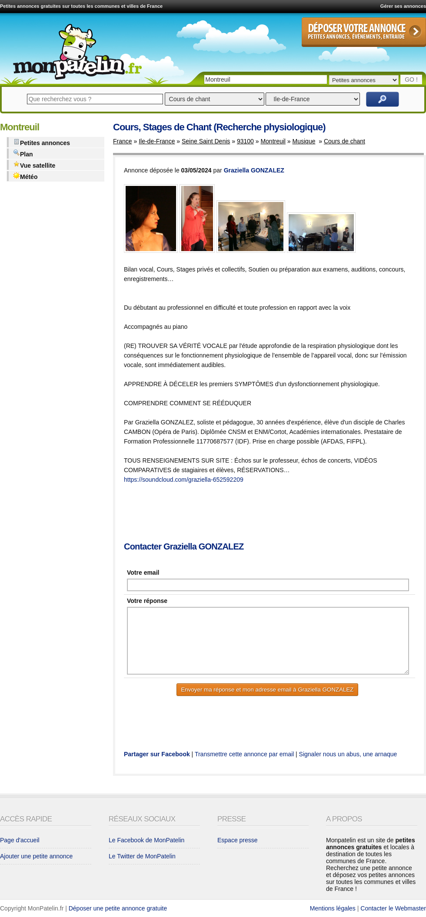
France (122, 141)
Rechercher (382, 99)
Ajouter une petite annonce (36, 856)
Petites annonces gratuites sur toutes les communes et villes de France (81, 6)
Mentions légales (333, 908)
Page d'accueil (20, 840)
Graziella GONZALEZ (254, 170)
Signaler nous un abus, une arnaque (348, 754)
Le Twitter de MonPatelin (142, 856)
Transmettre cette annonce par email (244, 754)
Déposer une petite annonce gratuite (118, 908)
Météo (25, 176)
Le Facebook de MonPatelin (146, 840)
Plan (23, 153)
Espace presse (237, 840)
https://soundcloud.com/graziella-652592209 (183, 479)
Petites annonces (41, 142)
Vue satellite (34, 165)
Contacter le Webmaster (393, 908)
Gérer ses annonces (403, 6)
